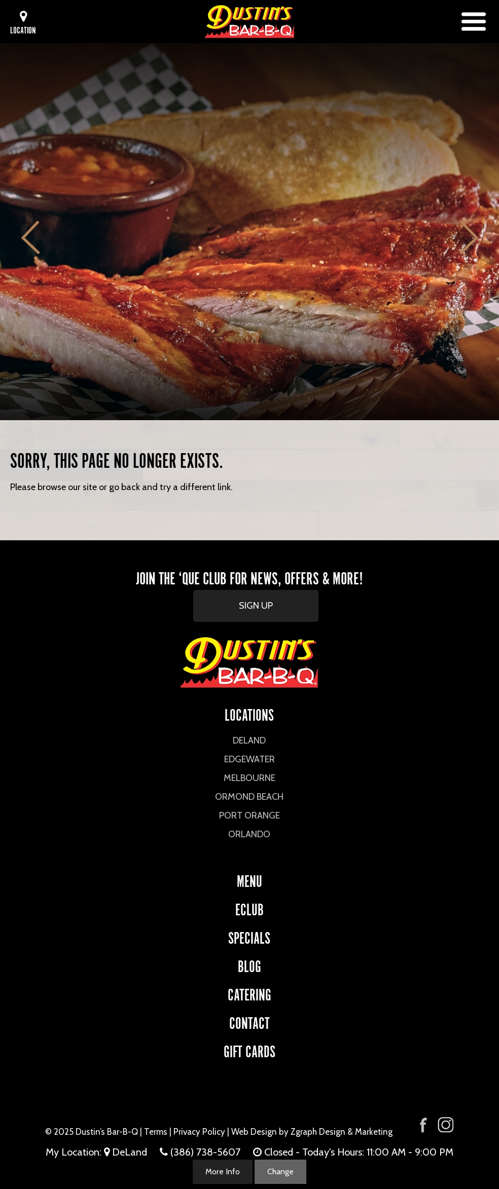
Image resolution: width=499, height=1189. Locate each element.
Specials (249, 936)
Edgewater (249, 759)
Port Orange (249, 815)
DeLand (249, 740)
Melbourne (249, 778)
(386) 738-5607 (205, 1152)
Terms (155, 1132)
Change (280, 1171)
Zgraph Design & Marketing (342, 1132)
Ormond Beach (249, 796)
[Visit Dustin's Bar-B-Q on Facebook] (423, 1124)
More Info (222, 1171)
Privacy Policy (199, 1132)
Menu (249, 879)
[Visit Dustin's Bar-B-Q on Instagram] (445, 1125)
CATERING (249, 993)
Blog (249, 964)
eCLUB (249, 908)
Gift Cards (249, 1049)
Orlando (249, 834)
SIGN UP (256, 605)
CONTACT (249, 1021)
